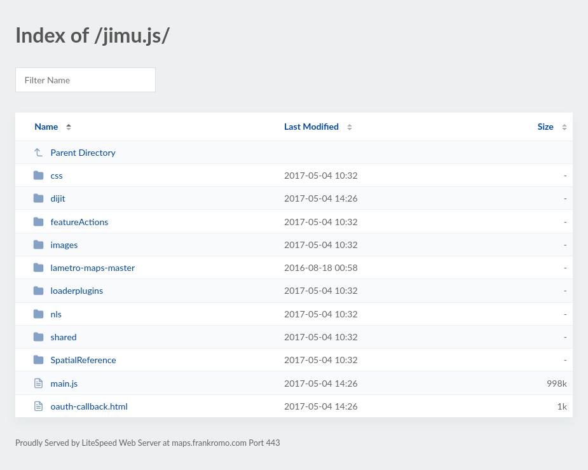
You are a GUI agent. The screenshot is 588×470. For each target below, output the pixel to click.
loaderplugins (68, 290)
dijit (49, 198)
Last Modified (311, 126)
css (47, 175)
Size (546, 126)
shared (55, 336)
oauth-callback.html (80, 406)
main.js (55, 383)
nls (47, 313)
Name (46, 126)
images (55, 244)
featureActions (70, 221)
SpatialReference (74, 359)
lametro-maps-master (84, 267)
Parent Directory (74, 152)
